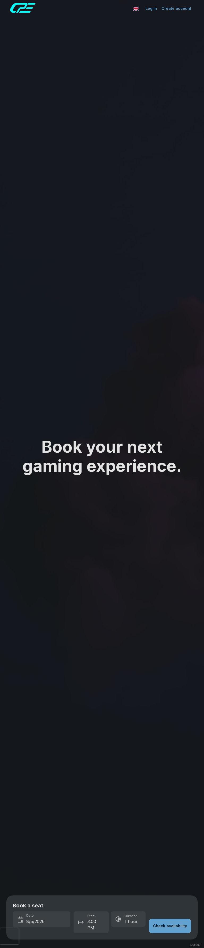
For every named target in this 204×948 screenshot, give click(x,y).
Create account (177, 8)
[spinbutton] (46, 921)
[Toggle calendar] (21, 920)
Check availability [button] (170, 926)
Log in (151, 8)
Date (30, 915)
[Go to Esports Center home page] (70, 8)
